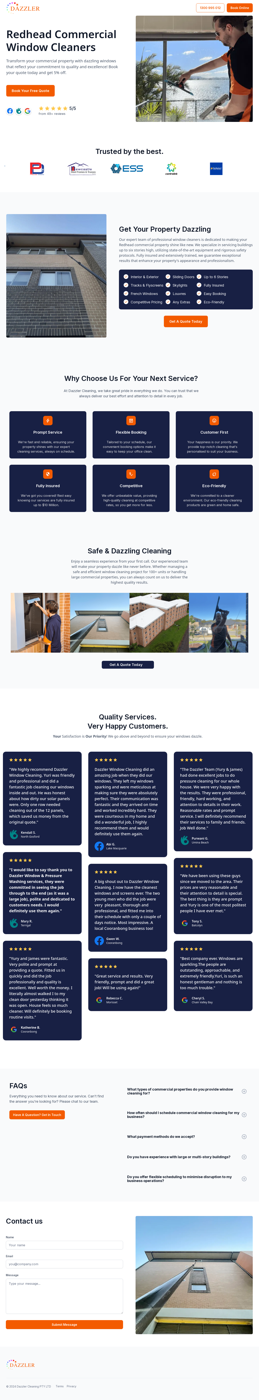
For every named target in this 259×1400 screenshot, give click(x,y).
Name (10, 1237)
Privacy (71, 1386)
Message (12, 1275)
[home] (23, 8)
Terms (60, 1386)
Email (9, 1256)
